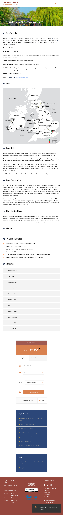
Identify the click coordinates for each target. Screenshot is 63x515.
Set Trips (13, 481)
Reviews (13, 490)
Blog (5, 498)
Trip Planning (14, 488)
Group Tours (14, 485)
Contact (6, 493)
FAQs (12, 498)
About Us (6, 488)
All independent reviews (22, 77)
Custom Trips (7, 485)
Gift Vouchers (7, 490)
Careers (6, 500)
